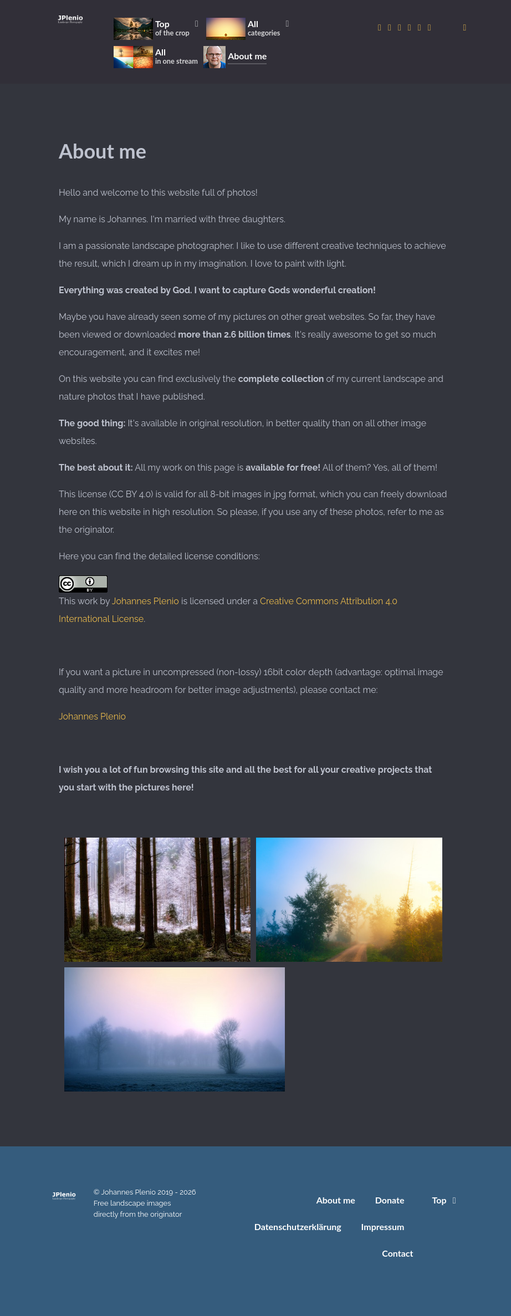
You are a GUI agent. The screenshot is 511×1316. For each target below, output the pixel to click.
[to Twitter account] (391, 27)
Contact (397, 1253)
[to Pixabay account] (411, 27)
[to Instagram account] (381, 27)
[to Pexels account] (421, 27)
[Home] (70, 19)
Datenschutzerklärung (297, 1226)
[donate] (465, 27)
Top (446, 1200)
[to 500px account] (401, 27)
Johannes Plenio (145, 601)
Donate (390, 1200)
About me (335, 1200)
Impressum (383, 1226)
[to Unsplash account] (429, 27)
